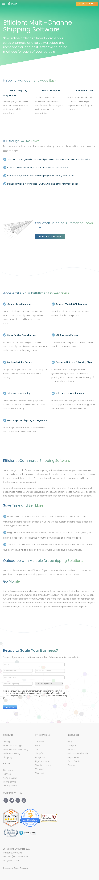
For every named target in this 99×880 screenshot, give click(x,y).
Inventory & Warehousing (15, 749)
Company (8, 770)
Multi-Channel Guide (78, 753)
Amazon (39, 741)
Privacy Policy (10, 785)
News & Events (10, 777)
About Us (8, 763)
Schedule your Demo (50, 236)
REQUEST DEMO (86, 4)
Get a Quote (74, 761)
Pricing (6, 741)
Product (8, 735)
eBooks (71, 749)
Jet (37, 749)
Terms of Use (9, 781)
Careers (71, 765)
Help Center (73, 757)
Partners (7, 773)
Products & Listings (12, 745)
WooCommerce (43, 765)
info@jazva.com (11, 860)
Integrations (42, 735)
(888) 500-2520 (20, 856)
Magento (40, 757)
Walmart (39, 773)
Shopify (39, 753)
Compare (72, 745)
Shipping (7, 757)
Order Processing (11, 753)
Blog (70, 741)
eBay (37, 745)
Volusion (39, 769)
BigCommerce (42, 761)
